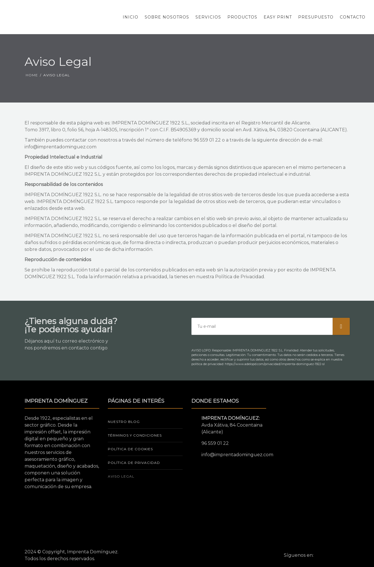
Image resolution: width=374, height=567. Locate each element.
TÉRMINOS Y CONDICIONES (135, 435)
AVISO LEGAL (121, 476)
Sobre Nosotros (167, 17)
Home (32, 75)
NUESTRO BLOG (124, 421)
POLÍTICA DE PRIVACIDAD (134, 462)
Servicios (208, 17)
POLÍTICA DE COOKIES (130, 449)
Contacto (352, 17)
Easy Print (278, 17)
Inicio (130, 17)
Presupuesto (315, 17)
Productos (242, 17)
